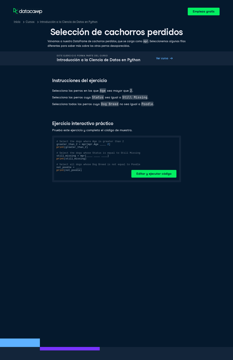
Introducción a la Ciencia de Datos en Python (68, 21)
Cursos (30, 21)
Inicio (17, 21)
